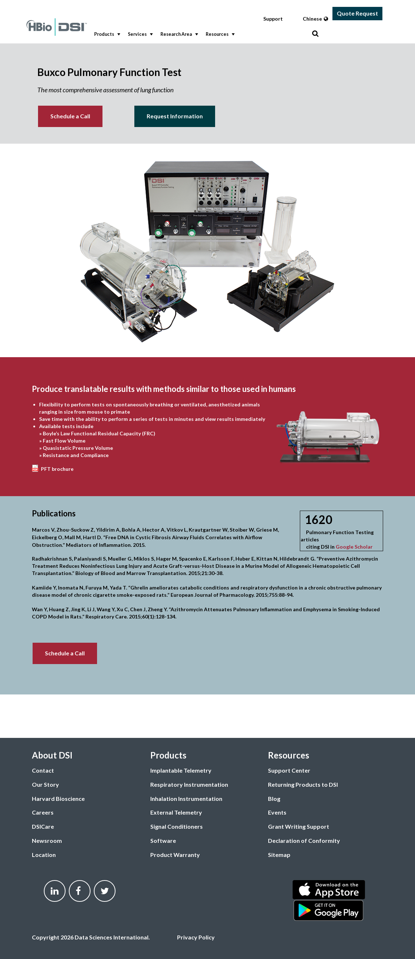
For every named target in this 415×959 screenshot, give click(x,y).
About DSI (52, 755)
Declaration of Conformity (304, 840)
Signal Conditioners (176, 826)
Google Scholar (354, 547)
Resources (219, 34)
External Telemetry (176, 812)
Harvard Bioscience (58, 798)
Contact (43, 770)
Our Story (45, 784)
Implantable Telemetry (180, 770)
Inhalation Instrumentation (186, 798)
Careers (43, 812)
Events (277, 812)
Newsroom (47, 840)
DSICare (43, 826)
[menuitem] (105, 34)
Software (163, 840)
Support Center (289, 770)
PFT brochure (57, 469)
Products (106, 34)
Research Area (178, 34)
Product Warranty (175, 854)
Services (139, 34)
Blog (274, 798)
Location (44, 854)
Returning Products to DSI (303, 784)
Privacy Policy (196, 937)
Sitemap (279, 854)
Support (273, 19)
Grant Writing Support (298, 826)
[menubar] (201, 34)
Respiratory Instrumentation (189, 784)
